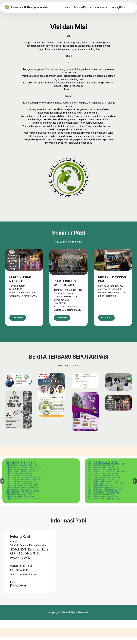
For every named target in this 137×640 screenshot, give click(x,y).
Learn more (19, 319)
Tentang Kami (81, 7)
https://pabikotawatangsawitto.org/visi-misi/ (107, 466)
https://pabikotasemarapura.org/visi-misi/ (23, 470)
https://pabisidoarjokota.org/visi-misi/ (22, 488)
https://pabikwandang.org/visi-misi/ (103, 493)
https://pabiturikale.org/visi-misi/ (101, 488)
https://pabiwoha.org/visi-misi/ (101, 468)
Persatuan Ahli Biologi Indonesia (31, 7)
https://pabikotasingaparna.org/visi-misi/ (23, 480)
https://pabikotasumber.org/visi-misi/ (103, 490)
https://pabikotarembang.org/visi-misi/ (22, 490)
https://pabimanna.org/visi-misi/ (101, 497)
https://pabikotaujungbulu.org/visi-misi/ (22, 468)
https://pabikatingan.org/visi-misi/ (20, 499)
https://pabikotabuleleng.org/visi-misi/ (104, 501)
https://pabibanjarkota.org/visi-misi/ (103, 476)
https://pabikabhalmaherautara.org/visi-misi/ (107, 474)
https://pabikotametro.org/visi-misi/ (21, 491)
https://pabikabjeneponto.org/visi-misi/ (22, 472)
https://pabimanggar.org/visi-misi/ (20, 495)
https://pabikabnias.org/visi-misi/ (20, 478)
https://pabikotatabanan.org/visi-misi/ (104, 495)
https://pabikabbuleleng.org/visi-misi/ (103, 472)
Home (67, 7)
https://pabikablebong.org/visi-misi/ (103, 464)
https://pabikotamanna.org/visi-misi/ (103, 470)
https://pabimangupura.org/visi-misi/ (21, 464)
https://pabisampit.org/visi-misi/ (19, 497)
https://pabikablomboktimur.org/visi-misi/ (105, 491)
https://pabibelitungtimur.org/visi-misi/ (21, 474)
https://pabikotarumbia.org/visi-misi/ (21, 466)
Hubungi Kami (118, 7)
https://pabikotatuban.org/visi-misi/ (103, 499)
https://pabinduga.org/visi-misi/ (19, 476)
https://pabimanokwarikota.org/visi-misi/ (23, 493)
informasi (100, 7)
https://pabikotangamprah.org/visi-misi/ (105, 480)
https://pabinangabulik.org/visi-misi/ (103, 478)
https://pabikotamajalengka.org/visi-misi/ (23, 501)
